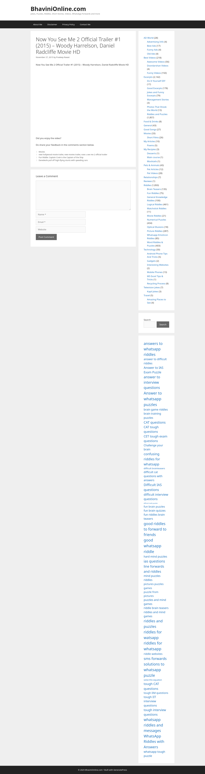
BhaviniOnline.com (58, 9)
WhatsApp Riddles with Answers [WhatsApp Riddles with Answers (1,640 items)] (154, 741)
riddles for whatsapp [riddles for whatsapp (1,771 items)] (153, 645)
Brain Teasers (154, 189)
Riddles (147, 185)
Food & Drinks (151, 121)
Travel (147, 295)
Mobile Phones (155, 272)
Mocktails (152, 161)
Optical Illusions (155, 226)
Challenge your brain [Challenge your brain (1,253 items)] (153, 447)
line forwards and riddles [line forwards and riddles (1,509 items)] (154, 568)
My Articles (149, 141)
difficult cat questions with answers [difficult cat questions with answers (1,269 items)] (153, 476)
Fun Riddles (153, 193)
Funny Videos (154, 72)
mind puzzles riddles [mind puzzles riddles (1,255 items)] (152, 578)
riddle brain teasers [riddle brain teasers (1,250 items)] (156, 608)
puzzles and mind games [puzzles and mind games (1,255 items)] (155, 602)
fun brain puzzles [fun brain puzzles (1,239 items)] (154, 506)
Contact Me (85, 24)
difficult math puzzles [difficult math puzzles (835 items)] (151, 503)
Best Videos (150, 57)
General (148, 125)
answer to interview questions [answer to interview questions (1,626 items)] (152, 382)
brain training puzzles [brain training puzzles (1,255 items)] (152, 415)
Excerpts (148, 76)
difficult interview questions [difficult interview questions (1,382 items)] (156, 496)
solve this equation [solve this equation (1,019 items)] (153, 679)
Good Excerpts (154, 88)
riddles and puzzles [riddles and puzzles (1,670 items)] (153, 623)
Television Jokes (152, 287)
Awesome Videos (156, 61)
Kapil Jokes (152, 291)
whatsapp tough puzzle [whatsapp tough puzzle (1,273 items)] (154, 754)
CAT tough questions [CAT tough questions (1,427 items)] (151, 429)
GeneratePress (120, 770)
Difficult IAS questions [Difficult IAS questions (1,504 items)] (153, 487)
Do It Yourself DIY (156, 80)
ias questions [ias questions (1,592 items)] (154, 561)
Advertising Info (155, 41)
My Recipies (150, 149)
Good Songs (150, 129)
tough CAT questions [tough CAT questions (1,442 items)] (151, 686)
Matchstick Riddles (156, 208)
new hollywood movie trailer (51, 154)
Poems (150, 145)
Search (147, 319)
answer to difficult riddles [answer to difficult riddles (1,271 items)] (155, 361)
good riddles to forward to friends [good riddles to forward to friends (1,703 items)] (155, 529)
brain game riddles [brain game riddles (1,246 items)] (156, 409)
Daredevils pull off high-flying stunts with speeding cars (63, 160)
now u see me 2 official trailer (94, 154)
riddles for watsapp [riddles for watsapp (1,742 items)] (153, 634)
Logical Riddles (155, 204)
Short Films (153, 137)
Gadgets (151, 260)
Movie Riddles (154, 215)
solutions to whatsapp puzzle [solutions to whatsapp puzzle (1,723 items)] (154, 669)
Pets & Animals (151, 165)
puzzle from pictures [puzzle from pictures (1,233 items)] (151, 594)
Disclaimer (52, 24)
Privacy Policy (68, 24)
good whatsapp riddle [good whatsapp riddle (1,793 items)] (152, 545)
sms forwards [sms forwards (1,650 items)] (155, 658)
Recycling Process (156, 283)
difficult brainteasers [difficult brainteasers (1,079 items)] (154, 468)
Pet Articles (153, 169)
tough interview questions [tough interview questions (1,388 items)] (155, 712)
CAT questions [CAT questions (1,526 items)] (155, 422)
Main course (153, 157)
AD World (148, 37)
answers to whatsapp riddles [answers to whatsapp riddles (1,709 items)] (153, 349)
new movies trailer (72, 154)
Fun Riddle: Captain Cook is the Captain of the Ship (61, 157)
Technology (150, 249)
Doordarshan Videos (157, 65)
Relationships (151, 177)
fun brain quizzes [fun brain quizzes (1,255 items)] (155, 510)
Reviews (148, 181)
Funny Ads (152, 49)
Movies (42, 152)
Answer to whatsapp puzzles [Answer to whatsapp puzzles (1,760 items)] (153, 398)
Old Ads (151, 53)
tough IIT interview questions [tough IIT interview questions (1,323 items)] (150, 701)
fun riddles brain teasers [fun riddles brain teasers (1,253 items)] (154, 516)
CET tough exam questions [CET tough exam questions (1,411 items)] (155, 438)
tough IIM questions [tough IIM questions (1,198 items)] (156, 693)
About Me (37, 24)
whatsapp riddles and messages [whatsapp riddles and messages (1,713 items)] (153, 725)
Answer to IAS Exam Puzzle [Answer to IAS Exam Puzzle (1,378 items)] (153, 370)
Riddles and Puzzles (157, 114)
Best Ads (151, 45)
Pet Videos (152, 173)
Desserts (151, 153)
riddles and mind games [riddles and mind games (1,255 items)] (154, 614)
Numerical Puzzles (156, 219)
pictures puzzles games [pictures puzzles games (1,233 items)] (154, 586)
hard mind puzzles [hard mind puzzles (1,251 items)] (155, 556)
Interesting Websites (158, 264)
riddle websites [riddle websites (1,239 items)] (153, 654)
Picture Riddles (155, 231)
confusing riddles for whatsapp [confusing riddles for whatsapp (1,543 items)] (152, 459)
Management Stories (158, 99)
